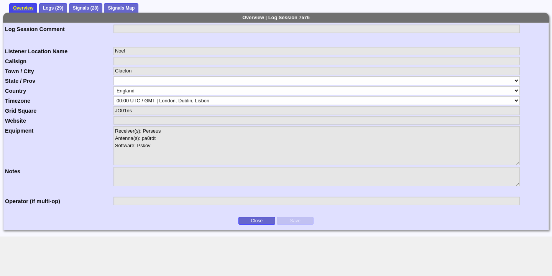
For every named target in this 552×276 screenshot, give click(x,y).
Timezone (17, 101)
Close (257, 220)
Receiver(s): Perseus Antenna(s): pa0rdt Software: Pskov (316, 145)
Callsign (15, 61)
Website (15, 121)
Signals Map (121, 8)
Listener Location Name (36, 51)
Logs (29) (53, 8)
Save (295, 220)
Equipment (19, 131)
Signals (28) (86, 8)
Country (15, 91)
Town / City (19, 71)
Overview (23, 8)
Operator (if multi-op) (32, 201)
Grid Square (20, 111)
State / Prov (20, 81)
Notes (12, 171)
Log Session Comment (35, 29)
